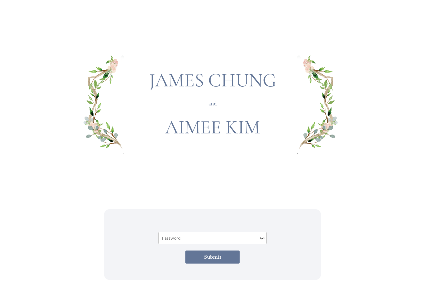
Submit (212, 257)
